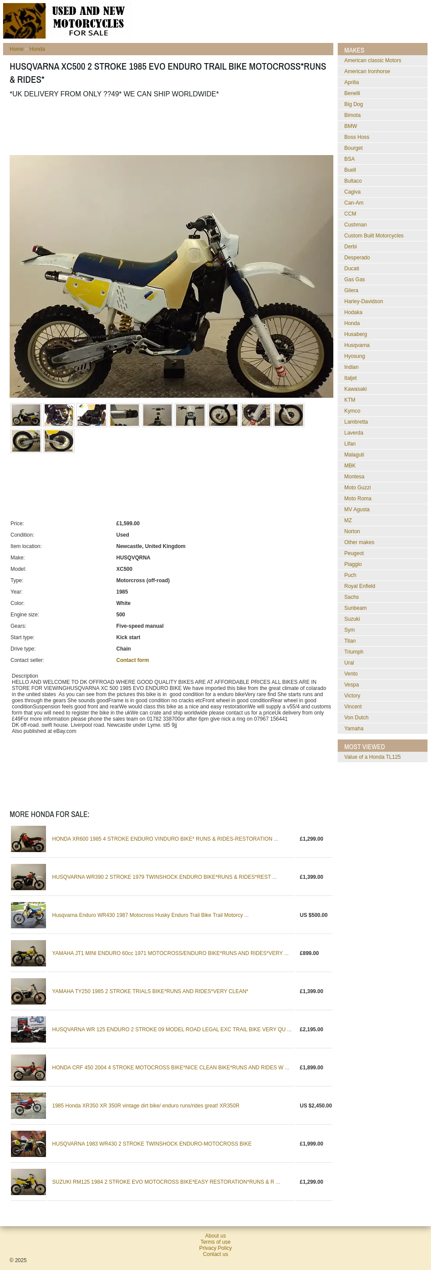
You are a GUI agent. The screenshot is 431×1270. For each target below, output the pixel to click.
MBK (350, 466)
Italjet (350, 378)
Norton (352, 531)
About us (215, 1236)
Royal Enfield (359, 586)
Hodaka (353, 312)
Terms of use (216, 1242)
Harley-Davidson (363, 301)
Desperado (357, 258)
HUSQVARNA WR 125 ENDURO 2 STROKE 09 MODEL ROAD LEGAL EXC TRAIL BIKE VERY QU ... (172, 1029)
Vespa (351, 685)
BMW (350, 126)
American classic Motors (372, 60)
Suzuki (352, 619)
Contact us (215, 1254)
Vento (351, 674)
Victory (352, 696)
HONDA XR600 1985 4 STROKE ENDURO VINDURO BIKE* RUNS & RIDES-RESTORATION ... (165, 839)
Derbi (350, 247)
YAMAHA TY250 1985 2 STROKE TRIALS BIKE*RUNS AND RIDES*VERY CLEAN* (150, 991)
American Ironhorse (367, 71)
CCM (350, 214)
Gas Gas (354, 279)
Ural (349, 663)
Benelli (352, 93)
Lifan (350, 444)
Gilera (351, 290)
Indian (351, 367)
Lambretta (356, 422)
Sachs (351, 597)
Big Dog (353, 104)
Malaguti (354, 455)
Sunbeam (355, 608)
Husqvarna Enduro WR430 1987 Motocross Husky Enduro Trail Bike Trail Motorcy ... (150, 915)
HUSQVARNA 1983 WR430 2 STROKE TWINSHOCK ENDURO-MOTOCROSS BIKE (151, 1144)
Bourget (353, 148)
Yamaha (354, 728)
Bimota (352, 115)
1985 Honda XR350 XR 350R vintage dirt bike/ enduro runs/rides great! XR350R (146, 1106)
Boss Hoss (356, 137)
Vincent (353, 707)
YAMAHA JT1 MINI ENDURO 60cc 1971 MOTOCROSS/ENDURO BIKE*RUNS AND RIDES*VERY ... (170, 953)
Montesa (354, 477)
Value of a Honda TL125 (372, 757)
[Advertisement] (169, 126)
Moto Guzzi (357, 488)
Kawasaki (355, 389)
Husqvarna (357, 345)
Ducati (351, 268)
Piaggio (353, 564)
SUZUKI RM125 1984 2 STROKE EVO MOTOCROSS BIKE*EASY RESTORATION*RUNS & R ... (166, 1182)
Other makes (359, 542)
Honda (37, 49)
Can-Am (354, 203)
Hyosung (354, 356)
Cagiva (352, 192)
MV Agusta (357, 509)
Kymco (352, 411)
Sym (349, 630)
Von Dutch (356, 718)
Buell (350, 170)
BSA (349, 159)
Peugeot (354, 553)
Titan (350, 641)
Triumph (354, 652)
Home (17, 49)
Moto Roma (357, 498)
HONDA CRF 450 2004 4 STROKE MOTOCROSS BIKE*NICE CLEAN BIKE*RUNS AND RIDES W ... (170, 1068)
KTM (349, 400)
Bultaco (353, 181)
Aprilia (351, 82)
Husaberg (355, 334)
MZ (348, 520)
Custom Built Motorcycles (373, 236)
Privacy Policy (215, 1248)
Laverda (353, 433)
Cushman (355, 225)
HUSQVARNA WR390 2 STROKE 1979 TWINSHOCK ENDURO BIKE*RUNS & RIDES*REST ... (164, 877)
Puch (350, 575)
